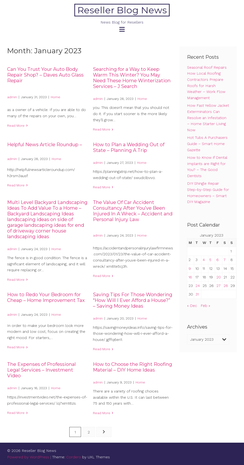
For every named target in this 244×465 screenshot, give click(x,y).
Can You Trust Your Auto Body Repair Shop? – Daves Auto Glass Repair (45, 74)
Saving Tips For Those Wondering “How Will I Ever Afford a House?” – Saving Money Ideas (132, 300)
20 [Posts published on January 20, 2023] (218, 277)
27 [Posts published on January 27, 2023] (218, 285)
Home (55, 97)
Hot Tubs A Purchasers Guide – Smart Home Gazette (207, 143)
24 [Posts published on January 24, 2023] (197, 285)
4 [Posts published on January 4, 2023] (204, 259)
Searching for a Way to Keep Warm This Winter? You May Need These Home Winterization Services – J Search (132, 77)
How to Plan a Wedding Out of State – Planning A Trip (128, 147)
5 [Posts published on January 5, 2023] (210, 259)
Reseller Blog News (122, 10)
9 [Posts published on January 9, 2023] (189, 268)
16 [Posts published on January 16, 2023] (190, 277)
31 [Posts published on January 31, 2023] (197, 294)
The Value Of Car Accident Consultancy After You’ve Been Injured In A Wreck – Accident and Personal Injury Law (133, 210)
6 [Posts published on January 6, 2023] (217, 259)
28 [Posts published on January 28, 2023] (226, 285)
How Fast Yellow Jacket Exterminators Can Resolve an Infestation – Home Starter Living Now (208, 117)
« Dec (192, 305)
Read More (16, 125)
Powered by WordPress (28, 457)
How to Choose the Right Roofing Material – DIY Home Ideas (132, 367)
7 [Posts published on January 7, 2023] (225, 259)
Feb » (205, 305)
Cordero (73, 457)
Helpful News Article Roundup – (44, 144)
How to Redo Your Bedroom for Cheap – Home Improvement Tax (46, 297)
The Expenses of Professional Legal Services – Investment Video (41, 369)
